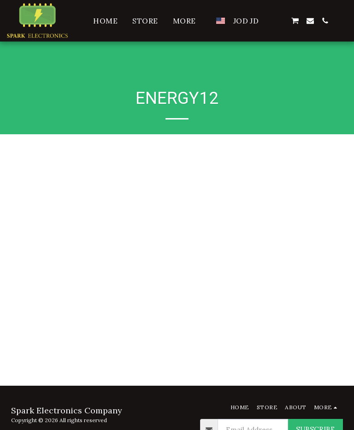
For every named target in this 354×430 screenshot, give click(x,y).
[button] (280, 20)
